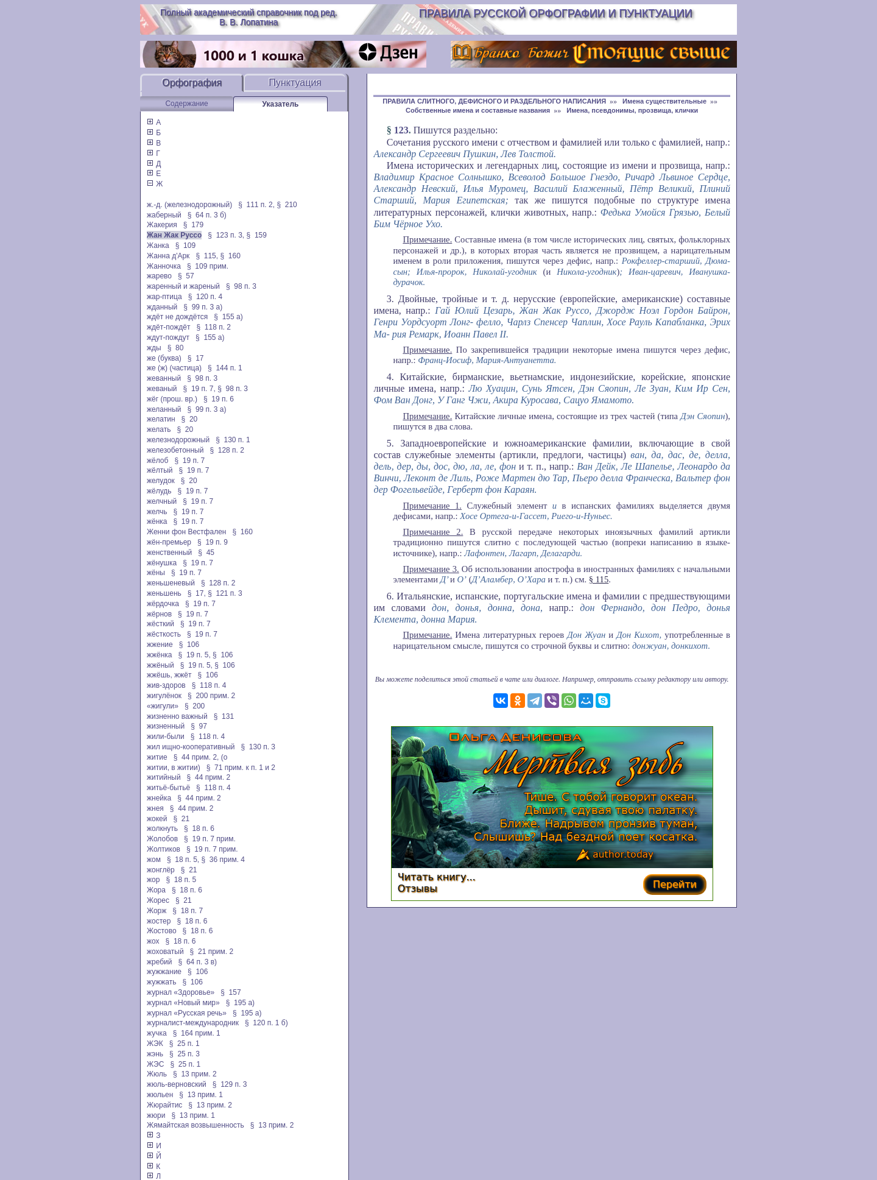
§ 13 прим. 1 (201, 1094)
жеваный (162, 388)
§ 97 (199, 726)
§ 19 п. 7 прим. (210, 839)
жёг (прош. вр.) (172, 399)
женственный (169, 552)
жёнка (157, 521)
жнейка (159, 798)
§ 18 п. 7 (187, 910)
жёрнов (159, 614)
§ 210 (286, 204)
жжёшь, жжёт (169, 675)
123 (401, 130)
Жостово (162, 931)
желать (159, 429)
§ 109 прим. (207, 266)
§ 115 (598, 579)
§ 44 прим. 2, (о (201, 757)
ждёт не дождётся (177, 317)
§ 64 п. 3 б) (207, 215)
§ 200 (195, 706)
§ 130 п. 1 (233, 440)
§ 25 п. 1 (184, 1043)
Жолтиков (163, 849)
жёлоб (157, 460)
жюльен (160, 1094)
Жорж (156, 910)
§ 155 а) (228, 317)
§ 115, (206, 256)
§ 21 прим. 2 (212, 951)
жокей (157, 818)
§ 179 (193, 225)
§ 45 (206, 552)
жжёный (160, 665)
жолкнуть (162, 828)
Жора (156, 890)
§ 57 (186, 276)
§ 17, (197, 593)
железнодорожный (178, 440)
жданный (162, 307)
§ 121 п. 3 (225, 593)
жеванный (164, 378)
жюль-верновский (176, 1084)
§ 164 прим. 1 (196, 1033)
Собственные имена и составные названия (478, 110)
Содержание (186, 103)
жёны (156, 572)
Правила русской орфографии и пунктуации (555, 13)
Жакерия (162, 225)
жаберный (164, 215)
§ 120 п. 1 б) (266, 1023)
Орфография (192, 82)
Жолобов (162, 839)
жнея (155, 808)
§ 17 (196, 358)
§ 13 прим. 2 (195, 1074)
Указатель (280, 104)
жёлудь (159, 491)
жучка (157, 1033)
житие (157, 757)
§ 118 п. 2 (213, 327)
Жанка (158, 245)
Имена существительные (664, 101)
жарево (159, 276)
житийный (164, 777)
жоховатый (165, 951)
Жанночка (164, 266)
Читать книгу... (437, 877)
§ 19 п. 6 (218, 399)
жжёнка (159, 655)
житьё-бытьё (168, 787)
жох (153, 941)
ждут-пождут (168, 337)
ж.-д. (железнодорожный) (189, 204)
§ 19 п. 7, (199, 388)
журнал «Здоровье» (180, 992)
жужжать (162, 982)
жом (154, 859)
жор (153, 879)
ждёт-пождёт (168, 327)
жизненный (166, 726)
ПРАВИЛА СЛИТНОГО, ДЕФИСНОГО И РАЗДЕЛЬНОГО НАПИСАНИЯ (494, 101)
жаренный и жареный (183, 286)
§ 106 (189, 644)
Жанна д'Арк (168, 256)
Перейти (675, 884)
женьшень (164, 593)
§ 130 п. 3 (258, 747)
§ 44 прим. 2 (209, 777)
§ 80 (175, 348)
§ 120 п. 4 (205, 296)
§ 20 (189, 419)
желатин (161, 419)
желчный (162, 501)
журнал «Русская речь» (187, 1013)
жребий (159, 962)
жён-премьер (169, 542)
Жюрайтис (164, 1105)
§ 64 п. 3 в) (197, 962)
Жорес (158, 900)
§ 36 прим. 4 (223, 859)
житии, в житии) (173, 767)
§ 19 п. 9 (212, 542)
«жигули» (162, 706)
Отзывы (417, 888)
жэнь (155, 1054)
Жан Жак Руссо (174, 235)
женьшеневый (171, 583)
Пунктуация (295, 82)
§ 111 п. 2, (256, 204)
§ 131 (224, 716)
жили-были (166, 736)
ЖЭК (155, 1043)
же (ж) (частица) (174, 368)
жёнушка (162, 563)
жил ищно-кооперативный (190, 747)
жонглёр (161, 870)
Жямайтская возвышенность (195, 1125)
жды (154, 348)
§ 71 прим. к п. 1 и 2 (240, 767)
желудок (161, 480)
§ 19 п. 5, (194, 655)
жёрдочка (163, 603)
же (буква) (164, 358)
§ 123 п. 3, (226, 235)
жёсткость (164, 634)
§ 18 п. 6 (199, 828)
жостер (159, 921)
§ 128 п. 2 (227, 450)
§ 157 (230, 992)
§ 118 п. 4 (209, 685)
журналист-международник (193, 1023)
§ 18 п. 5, (183, 859)
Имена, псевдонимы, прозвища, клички (632, 110)
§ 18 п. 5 (181, 879)
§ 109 (185, 245)
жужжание (164, 971)
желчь (157, 511)
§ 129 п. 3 (230, 1084)
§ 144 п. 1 (225, 368)
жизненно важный (177, 716)
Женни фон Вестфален (186, 532)
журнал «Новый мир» (183, 1002)
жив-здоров (166, 685)
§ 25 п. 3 (184, 1054)
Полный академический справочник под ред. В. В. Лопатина (248, 17)
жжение (160, 644)
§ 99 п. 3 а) (202, 307)
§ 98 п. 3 (241, 286)
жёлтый (160, 470)
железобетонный (175, 450)
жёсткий (160, 624)
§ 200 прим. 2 (211, 695)
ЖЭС (155, 1064)
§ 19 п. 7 (189, 460)
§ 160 (230, 256)
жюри (156, 1115)
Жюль (157, 1074)
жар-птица (164, 296)
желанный (164, 409)
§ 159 (257, 235)
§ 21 (181, 818)
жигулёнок (164, 695)
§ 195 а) (240, 1002)
